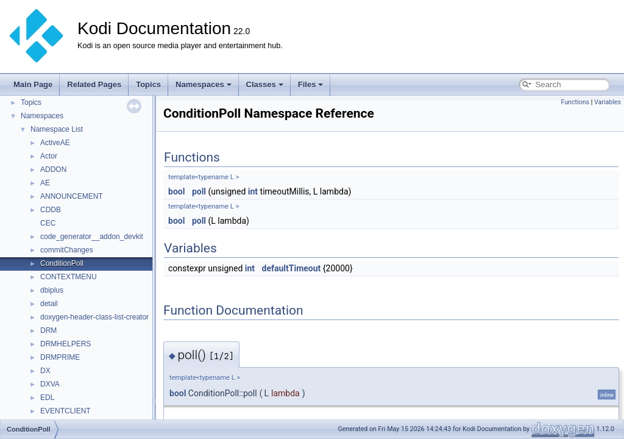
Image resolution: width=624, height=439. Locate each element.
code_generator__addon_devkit (91, 236)
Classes (264, 84)
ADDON (53, 169)
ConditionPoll (61, 263)
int (253, 191)
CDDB (50, 209)
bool (176, 191)
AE (45, 183)
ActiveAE (55, 142)
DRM (48, 330)
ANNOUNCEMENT (71, 196)
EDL (47, 397)
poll (199, 191)
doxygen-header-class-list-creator (94, 317)
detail (49, 303)
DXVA (50, 384)
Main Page (32, 84)
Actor (48, 156)
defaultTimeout (291, 268)
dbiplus (51, 290)
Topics (148, 84)
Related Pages (94, 84)
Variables (607, 102)
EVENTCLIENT (65, 411)
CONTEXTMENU (68, 277)
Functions (575, 102)
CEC (47, 223)
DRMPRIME (60, 357)
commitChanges (66, 250)
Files (311, 84)
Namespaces (204, 84)
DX (45, 370)
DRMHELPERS (65, 344)
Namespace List (56, 129)
